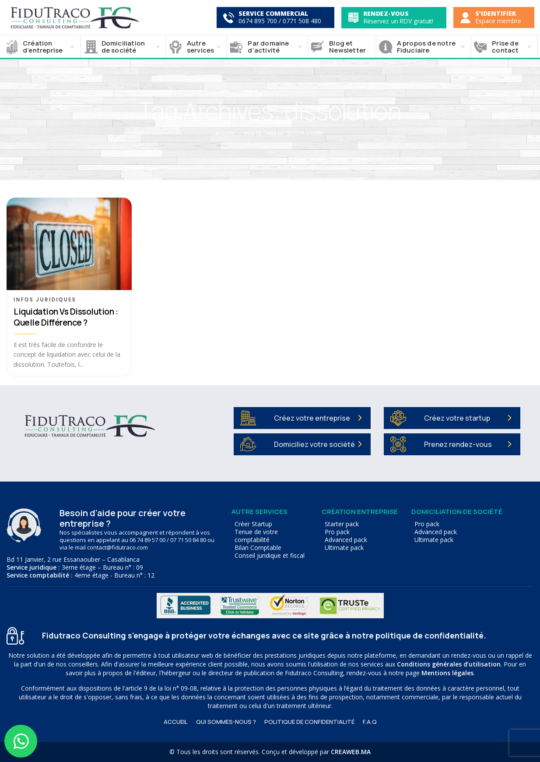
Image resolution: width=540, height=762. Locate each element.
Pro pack (337, 532)
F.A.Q (370, 722)
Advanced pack (346, 540)
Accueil (225, 133)
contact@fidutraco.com (117, 547)
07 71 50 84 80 (188, 540)
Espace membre (498, 21)
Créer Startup (253, 524)
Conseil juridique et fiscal (270, 556)
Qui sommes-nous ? (226, 722)
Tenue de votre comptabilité (256, 536)
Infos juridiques (45, 299)
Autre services (259, 511)
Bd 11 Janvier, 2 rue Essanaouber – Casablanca (73, 559)
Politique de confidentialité (309, 722)
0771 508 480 (302, 21)
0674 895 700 (257, 21)
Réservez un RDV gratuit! (398, 21)
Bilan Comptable (258, 548)
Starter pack (342, 524)
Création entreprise (360, 511)
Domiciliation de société (456, 511)
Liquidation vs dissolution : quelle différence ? (66, 317)
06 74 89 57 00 (147, 540)
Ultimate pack (344, 548)
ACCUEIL (176, 722)
